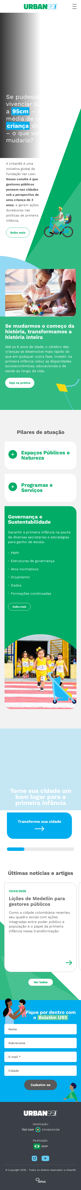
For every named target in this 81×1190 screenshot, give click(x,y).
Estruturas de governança (32, 561)
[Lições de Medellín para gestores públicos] (40, 927)
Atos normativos (24, 569)
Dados (16, 585)
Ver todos (41, 982)
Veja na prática (19, 382)
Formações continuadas (31, 594)
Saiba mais (17, 232)
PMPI (15, 553)
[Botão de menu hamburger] (74, 6)
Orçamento (20, 577)
